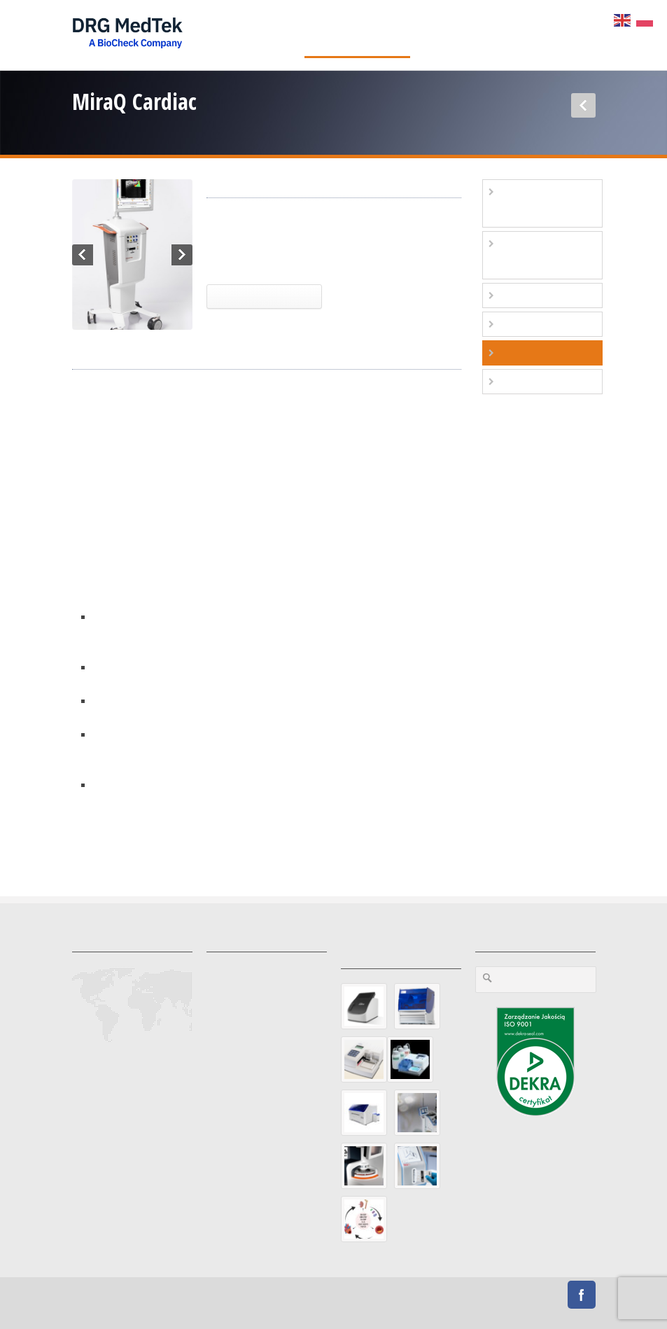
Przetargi (544, 1310)
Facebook (582, 1295)
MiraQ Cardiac (317, 258)
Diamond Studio (303, 1296)
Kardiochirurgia (242, 258)
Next (181, 254)
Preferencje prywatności (278, 1310)
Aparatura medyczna (357, 35)
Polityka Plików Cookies (471, 1310)
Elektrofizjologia (542, 324)
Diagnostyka (263, 35)
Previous (82, 254)
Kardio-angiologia (543, 295)
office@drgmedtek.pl (123, 1059)
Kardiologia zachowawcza (523, 255)
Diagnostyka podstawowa (524, 203)
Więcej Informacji (264, 296)
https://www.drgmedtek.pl (136, 1092)
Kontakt (492, 35)
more (85, 832)
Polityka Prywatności (375, 1310)
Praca (538, 35)
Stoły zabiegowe (538, 381)
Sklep (580, 35)
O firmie (441, 35)
